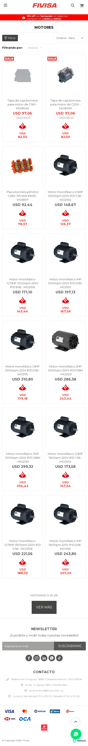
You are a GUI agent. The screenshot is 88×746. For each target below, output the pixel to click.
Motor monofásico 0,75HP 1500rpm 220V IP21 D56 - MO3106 (23, 544)
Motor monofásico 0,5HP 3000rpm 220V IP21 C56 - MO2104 (65, 195)
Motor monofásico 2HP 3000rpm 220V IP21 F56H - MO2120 (65, 370)
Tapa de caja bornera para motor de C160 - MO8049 (22, 104)
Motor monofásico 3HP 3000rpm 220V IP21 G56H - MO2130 (22, 457)
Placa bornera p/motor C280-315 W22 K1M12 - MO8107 (23, 195)
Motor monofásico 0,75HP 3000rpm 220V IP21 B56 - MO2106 (22, 283)
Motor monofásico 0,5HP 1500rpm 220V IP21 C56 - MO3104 (65, 457)
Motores (33, 47)
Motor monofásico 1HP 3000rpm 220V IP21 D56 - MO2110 (65, 283)
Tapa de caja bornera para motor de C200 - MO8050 (65, 104)
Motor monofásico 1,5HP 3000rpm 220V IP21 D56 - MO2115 (22, 370)
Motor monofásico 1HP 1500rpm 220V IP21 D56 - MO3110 (65, 544)
